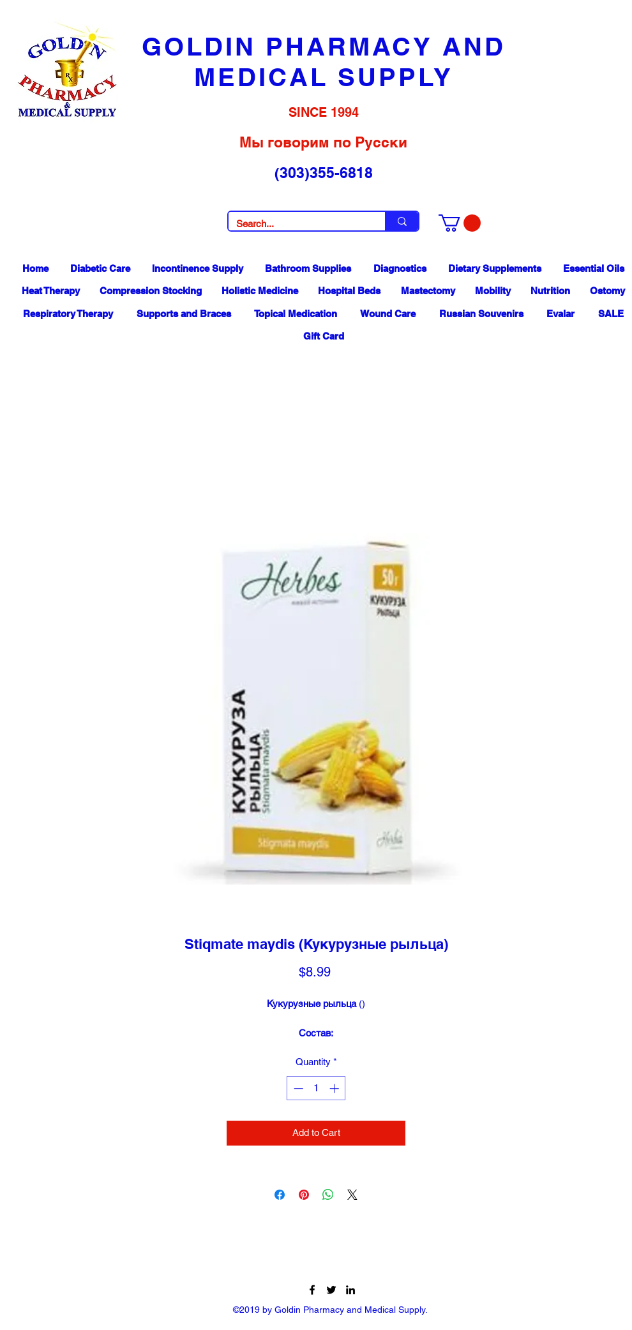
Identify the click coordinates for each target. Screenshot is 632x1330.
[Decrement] (297, 1088)
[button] (460, 223)
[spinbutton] (316, 1088)
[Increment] (335, 1088)
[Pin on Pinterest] (304, 1194)
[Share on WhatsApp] (328, 1194)
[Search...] (297, 223)
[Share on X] (352, 1194)
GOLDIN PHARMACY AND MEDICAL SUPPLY (324, 61)
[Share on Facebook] (279, 1194)
